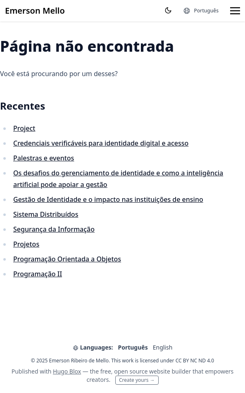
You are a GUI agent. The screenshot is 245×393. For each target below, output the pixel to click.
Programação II (37, 273)
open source (130, 371)
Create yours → (137, 379)
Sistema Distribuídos (45, 214)
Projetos (26, 244)
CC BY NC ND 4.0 (195, 360)
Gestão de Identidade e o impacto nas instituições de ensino (108, 199)
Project (24, 128)
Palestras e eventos (43, 158)
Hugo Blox (67, 371)
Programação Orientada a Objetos (67, 259)
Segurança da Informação (54, 229)
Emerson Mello (35, 10)
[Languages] (201, 11)
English (163, 347)
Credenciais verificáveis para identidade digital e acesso (100, 143)
